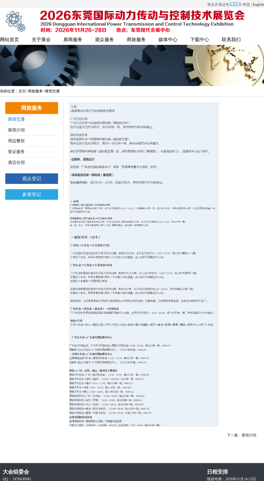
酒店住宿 (16, 162)
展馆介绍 (16, 130)
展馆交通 (16, 119)
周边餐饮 (16, 141)
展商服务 (72, 39)
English (258, 5)
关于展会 (41, 39)
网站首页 (9, 39)
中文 (246, 5)
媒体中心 (167, 39)
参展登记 (31, 194)
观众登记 (31, 178)
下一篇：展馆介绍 (241, 435)
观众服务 (104, 39)
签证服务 (16, 151)
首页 (22, 91)
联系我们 (231, 39)
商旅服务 (136, 39)
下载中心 (199, 39)
